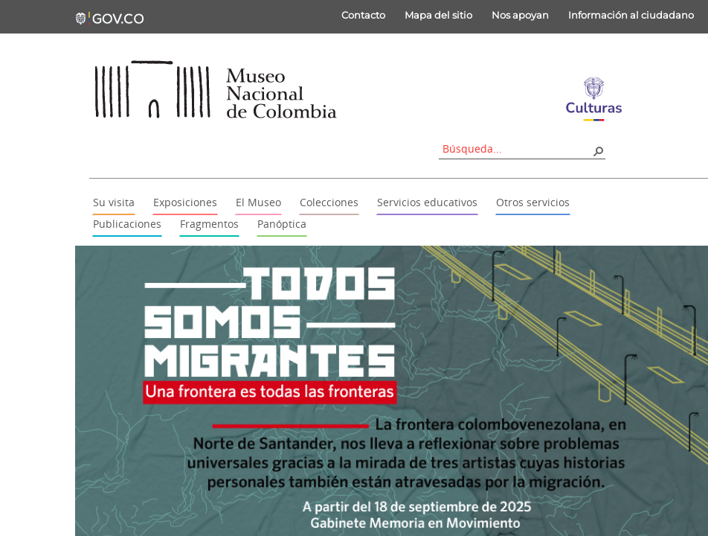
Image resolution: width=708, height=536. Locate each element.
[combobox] (516, 148)
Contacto (363, 15)
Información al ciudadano (631, 15)
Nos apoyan (520, 15)
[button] (597, 150)
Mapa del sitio (438, 15)
